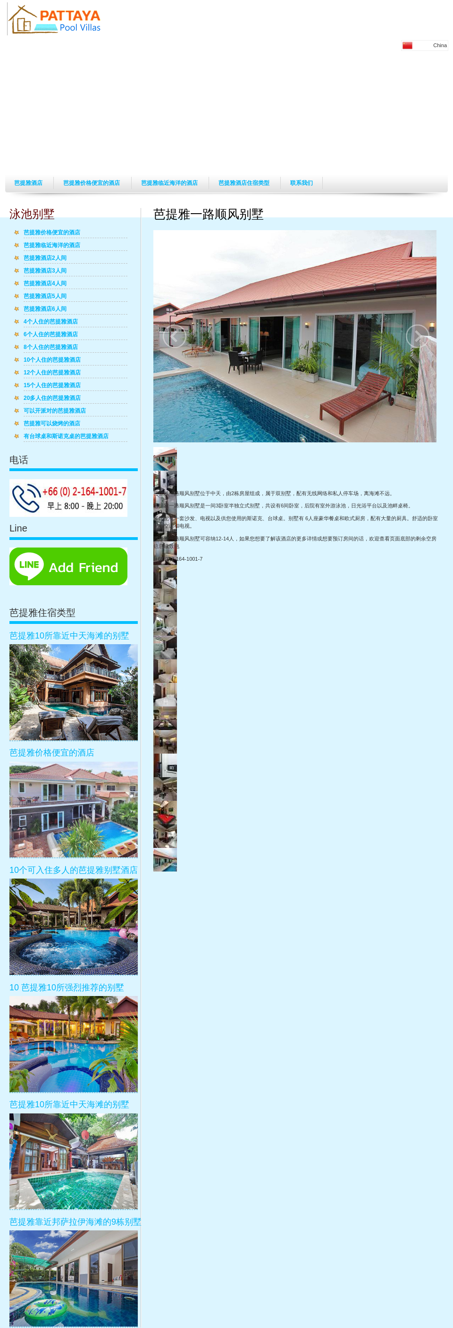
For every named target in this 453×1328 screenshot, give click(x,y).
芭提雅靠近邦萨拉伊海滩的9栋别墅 (75, 1222)
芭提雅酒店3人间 (45, 271)
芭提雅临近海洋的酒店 (170, 183)
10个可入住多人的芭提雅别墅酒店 (73, 870)
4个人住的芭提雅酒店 (51, 322)
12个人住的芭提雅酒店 (52, 373)
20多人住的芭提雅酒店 (52, 398)
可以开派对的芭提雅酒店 (55, 411)
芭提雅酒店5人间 (45, 296)
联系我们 (301, 183)
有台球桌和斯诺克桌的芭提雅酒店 (66, 437)
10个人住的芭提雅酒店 (52, 360)
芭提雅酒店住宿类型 (244, 183)
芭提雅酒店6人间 (45, 309)
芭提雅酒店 (29, 183)
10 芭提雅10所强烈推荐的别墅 (66, 987)
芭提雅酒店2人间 (45, 258)
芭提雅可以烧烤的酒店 (52, 424)
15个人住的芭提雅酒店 (52, 386)
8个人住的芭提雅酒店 (51, 347)
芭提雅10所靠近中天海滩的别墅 (69, 635)
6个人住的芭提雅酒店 (51, 335)
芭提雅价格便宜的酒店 (92, 183)
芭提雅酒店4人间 (45, 284)
